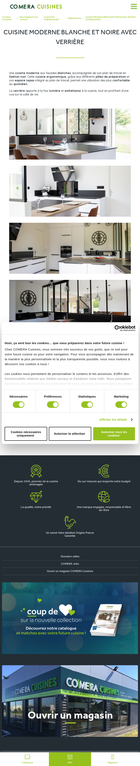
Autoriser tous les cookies (114, 433)
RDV (70, 759)
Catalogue (27, 759)
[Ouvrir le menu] (134, 6)
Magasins (113, 759)
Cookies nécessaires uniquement (26, 433)
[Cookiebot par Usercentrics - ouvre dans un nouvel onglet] (117, 328)
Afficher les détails (113, 419)
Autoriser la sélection (69, 434)
